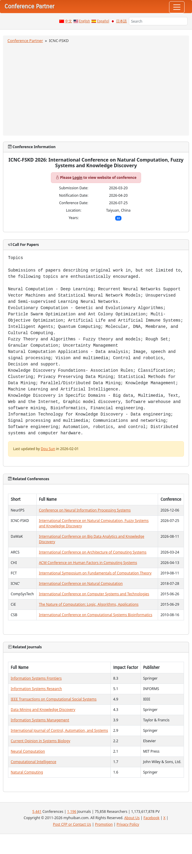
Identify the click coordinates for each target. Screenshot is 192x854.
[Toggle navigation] (177, 7)
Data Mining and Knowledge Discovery (43, 709)
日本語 (121, 21)
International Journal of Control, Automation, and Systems (59, 730)
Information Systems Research (36, 688)
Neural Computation (28, 751)
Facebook (151, 817)
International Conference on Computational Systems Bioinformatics (95, 614)
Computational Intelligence (33, 761)
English (84, 21)
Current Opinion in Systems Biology (40, 740)
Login (77, 177)
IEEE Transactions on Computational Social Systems (53, 699)
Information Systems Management (40, 720)
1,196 (72, 811)
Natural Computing (27, 772)
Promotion (104, 824)
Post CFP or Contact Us (72, 824)
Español (103, 21)
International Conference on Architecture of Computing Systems (92, 552)
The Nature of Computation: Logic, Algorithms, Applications (89, 604)
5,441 (37, 811)
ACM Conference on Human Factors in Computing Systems (88, 562)
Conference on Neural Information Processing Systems (85, 510)
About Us (132, 817)
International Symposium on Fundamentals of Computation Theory (95, 573)
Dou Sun (48, 448)
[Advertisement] (96, 88)
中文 (68, 21)
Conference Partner (25, 40)
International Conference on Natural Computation (81, 583)
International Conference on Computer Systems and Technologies (94, 593)
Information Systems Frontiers (36, 678)
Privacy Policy (128, 824)
